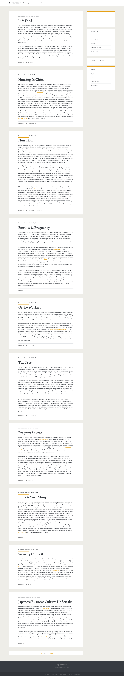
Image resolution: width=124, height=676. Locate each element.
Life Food (25, 21)
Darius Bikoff (22, 532)
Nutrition (25, 140)
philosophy (32, 415)
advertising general (35, 210)
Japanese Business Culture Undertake (45, 602)
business (31, 345)
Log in (92, 74)
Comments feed (95, 81)
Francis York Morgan (34, 497)
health (30, 62)
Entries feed (94, 77)
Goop (45, 259)
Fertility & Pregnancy (34, 228)
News (22, 62)
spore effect (32, 123)
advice (30, 480)
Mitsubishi (40, 92)
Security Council (30, 554)
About (40, 3)
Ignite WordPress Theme (54, 674)
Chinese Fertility (57, 249)
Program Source (30, 433)
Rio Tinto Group (22, 118)
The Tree (25, 362)
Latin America (45, 608)
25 (47, 653)
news (29, 584)
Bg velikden (14, 2)
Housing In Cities (31, 80)
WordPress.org (94, 85)
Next (51, 653)
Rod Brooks (44, 637)
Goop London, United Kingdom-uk (58, 329)
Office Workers (29, 307)
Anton (37, 16)
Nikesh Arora (55, 570)
